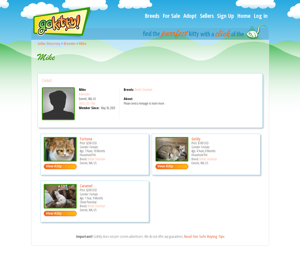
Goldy (195, 139)
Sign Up (225, 16)
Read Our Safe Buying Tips (204, 236)
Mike (82, 43)
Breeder (70, 43)
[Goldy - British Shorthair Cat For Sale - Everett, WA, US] (171, 160)
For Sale (171, 16)
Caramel (86, 186)
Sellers (207, 16)
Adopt (190, 16)
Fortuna (86, 139)
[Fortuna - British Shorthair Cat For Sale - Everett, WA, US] (60, 160)
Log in (261, 16)
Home (243, 16)
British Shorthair (143, 89)
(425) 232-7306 (87, 103)
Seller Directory (49, 43)
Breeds (152, 16)
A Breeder (84, 94)
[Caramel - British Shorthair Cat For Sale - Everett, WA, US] (60, 207)
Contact (47, 80)
